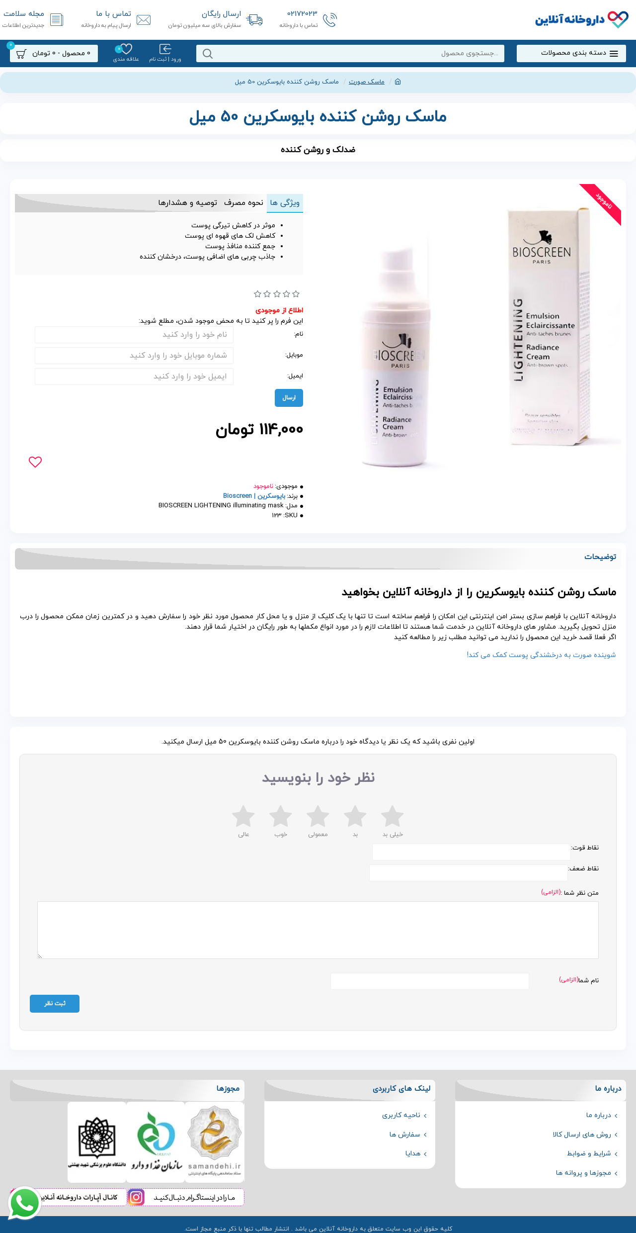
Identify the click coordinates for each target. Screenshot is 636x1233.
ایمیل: (295, 376)
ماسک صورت (367, 82)
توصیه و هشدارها (174, 202)
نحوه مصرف (235, 202)
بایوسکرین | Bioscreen (254, 496)
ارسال (289, 398)
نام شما (588, 975)
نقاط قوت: (585, 848)
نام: (298, 334)
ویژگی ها (282, 202)
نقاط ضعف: (583, 868)
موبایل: (294, 355)
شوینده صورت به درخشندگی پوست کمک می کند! (541, 655)
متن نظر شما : (579, 893)
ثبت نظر (55, 998)
